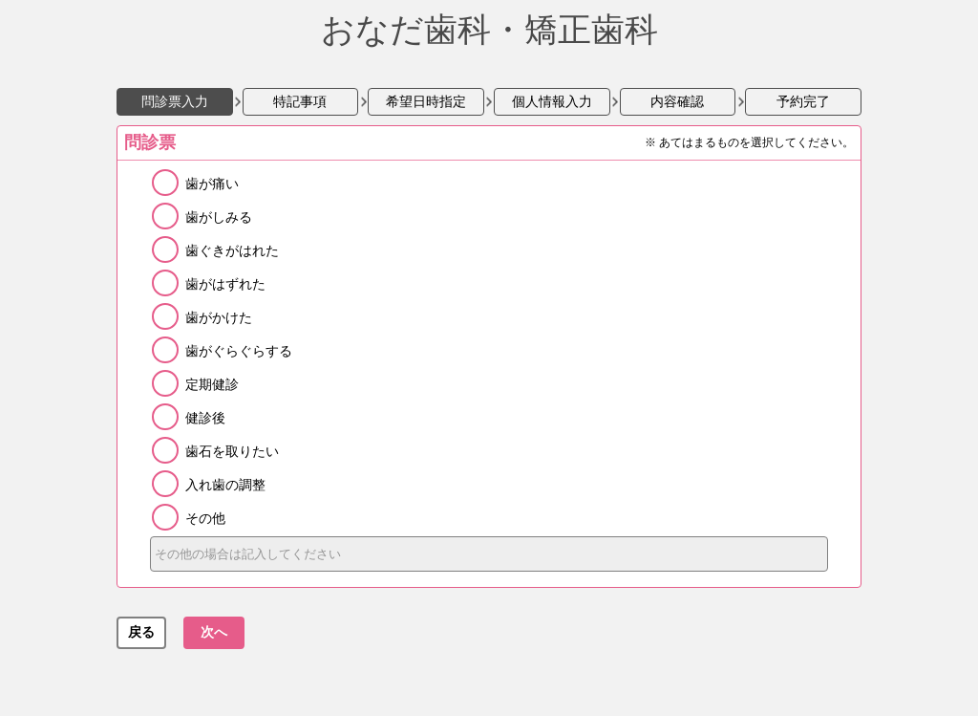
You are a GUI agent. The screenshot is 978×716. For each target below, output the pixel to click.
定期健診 (212, 384)
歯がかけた (218, 317)
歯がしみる (218, 217)
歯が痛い (212, 183)
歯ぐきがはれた (232, 250)
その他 (205, 518)
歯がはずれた (225, 284)
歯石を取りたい (232, 451)
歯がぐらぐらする (238, 350)
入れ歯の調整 (225, 484)
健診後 (205, 417)
